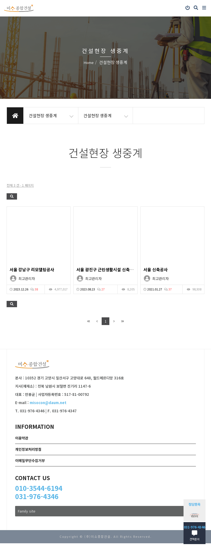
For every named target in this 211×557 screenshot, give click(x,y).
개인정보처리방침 (28, 449)
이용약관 (21, 438)
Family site (105, 511)
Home (89, 62)
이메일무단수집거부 (30, 460)
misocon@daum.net (48, 402)
